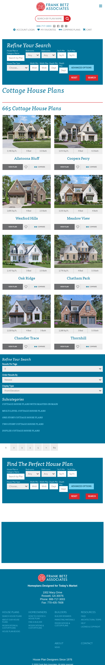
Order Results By (9, 375)
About (59, 643)
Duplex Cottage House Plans (21, 430)
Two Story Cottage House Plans (22, 424)
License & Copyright (90, 627)
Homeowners (37, 612)
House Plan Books (11, 631)
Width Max (44, 63)
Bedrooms (30, 50)
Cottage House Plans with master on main (30, 404)
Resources (88, 612)
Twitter (62, 26)
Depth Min (53, 63)
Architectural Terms (91, 620)
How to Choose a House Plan (36, 617)
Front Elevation (12, 390)
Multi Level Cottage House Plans (23, 410)
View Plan (13, 167)
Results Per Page (9, 364)
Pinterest (54, 26)
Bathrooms (46, 50)
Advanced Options (81, 67)
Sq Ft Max (71, 50)
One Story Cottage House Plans (22, 417)
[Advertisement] (52, 542)
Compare (71, 29)
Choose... (13, 67)
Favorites (48, 29)
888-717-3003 (44, 26)
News (57, 647)
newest (8, 379)
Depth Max (61, 64)
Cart (89, 29)
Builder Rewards (63, 616)
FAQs (83, 616)
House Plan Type (13, 63)
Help (83, 623)
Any (30, 55)
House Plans (10, 612)
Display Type (8, 386)
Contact (87, 643)
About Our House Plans (10, 621)
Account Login (25, 29)
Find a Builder (35, 622)
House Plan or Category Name (13, 52)
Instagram (66, 26)
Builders (61, 612)
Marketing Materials (65, 620)
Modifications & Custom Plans (10, 626)
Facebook (58, 26)
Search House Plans (12, 616)
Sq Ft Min (61, 50)
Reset (74, 77)
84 (54, 447)
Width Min (34, 63)
